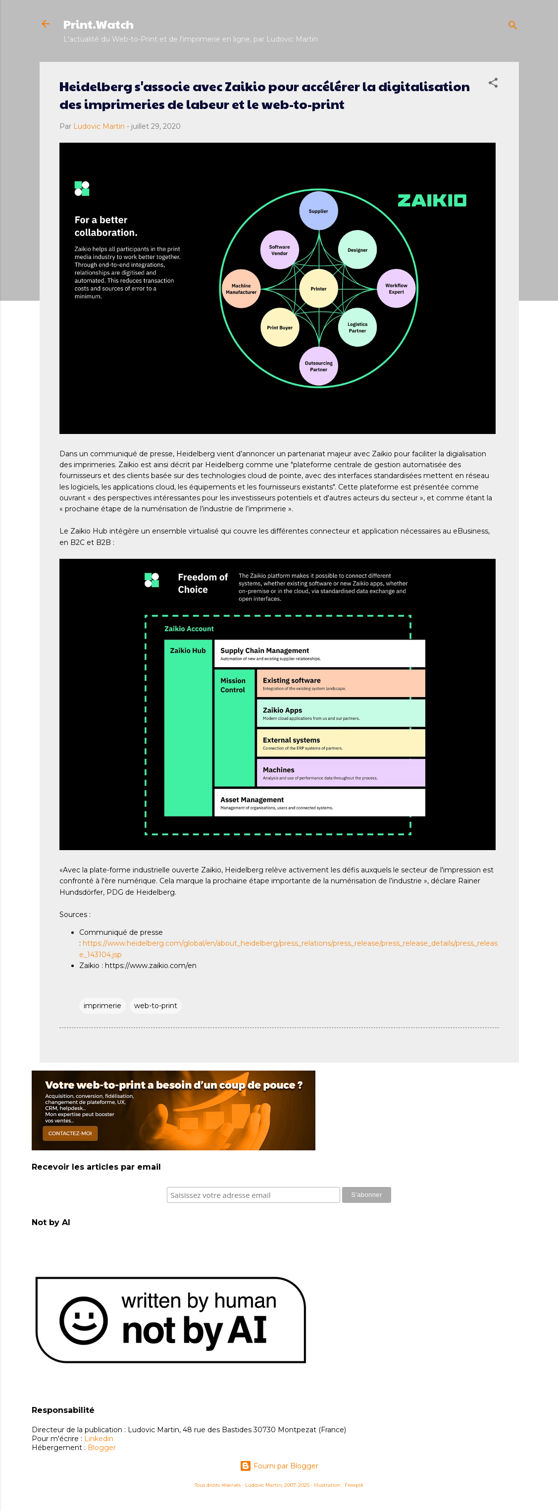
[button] (493, 84)
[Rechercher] (513, 27)
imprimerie (102, 1005)
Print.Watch (98, 23)
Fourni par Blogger (279, 1465)
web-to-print (155, 1005)
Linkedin (98, 1438)
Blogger (102, 1447)
